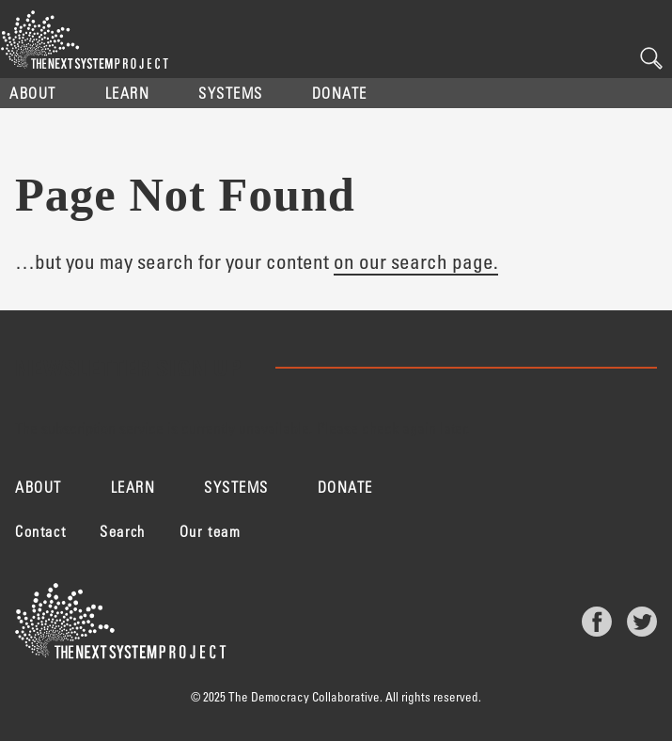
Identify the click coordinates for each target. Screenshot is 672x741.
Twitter (642, 622)
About (32, 93)
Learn (127, 93)
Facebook (597, 622)
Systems (230, 93)
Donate (339, 93)
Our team (211, 531)
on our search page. (416, 261)
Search (651, 58)
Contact (40, 531)
